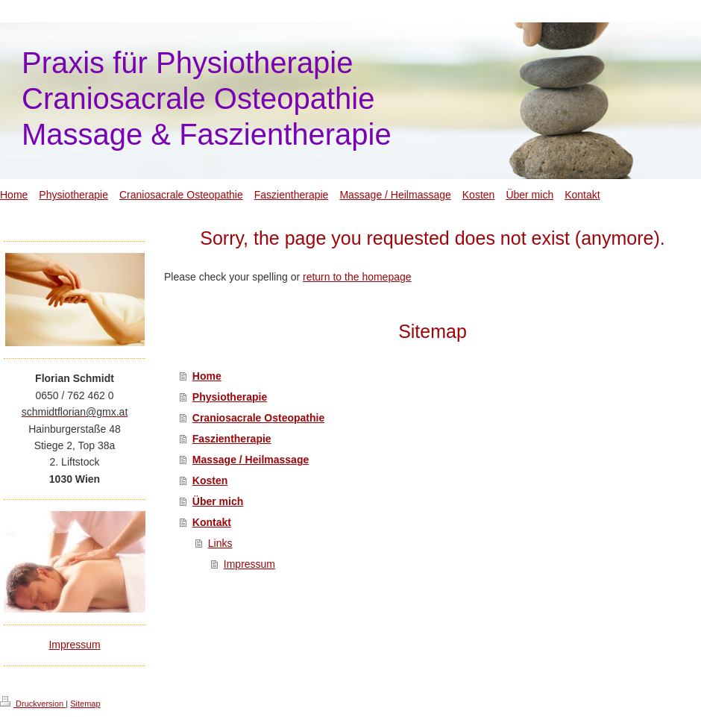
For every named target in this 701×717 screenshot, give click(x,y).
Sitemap (85, 703)
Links (220, 543)
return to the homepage (357, 277)
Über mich (217, 501)
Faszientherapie (231, 439)
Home (206, 376)
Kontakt (211, 522)
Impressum (249, 564)
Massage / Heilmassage (250, 460)
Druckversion (33, 703)
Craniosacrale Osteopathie (258, 418)
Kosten (209, 480)
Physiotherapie (229, 397)
